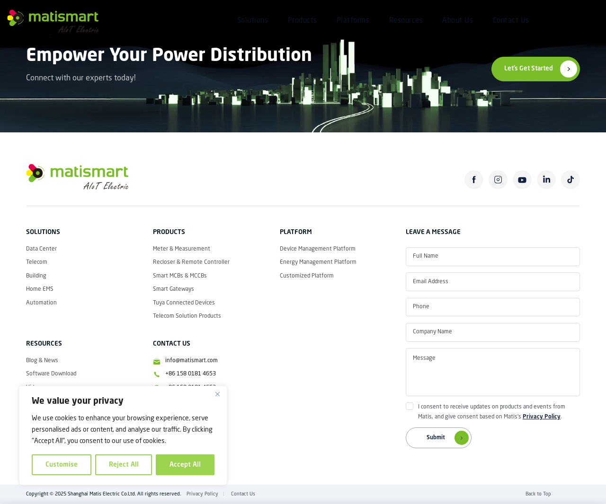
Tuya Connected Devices (184, 303)
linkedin (546, 180)
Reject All (124, 464)
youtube (522, 180)
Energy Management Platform (318, 262)
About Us (457, 21)
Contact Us (511, 21)
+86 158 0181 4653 (190, 374)
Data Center (41, 249)
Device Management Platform (318, 249)
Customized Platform (307, 276)
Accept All (185, 464)
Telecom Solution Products (187, 316)
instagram (498, 180)
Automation (41, 303)
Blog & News (42, 361)
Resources (406, 21)
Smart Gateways (173, 289)
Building (36, 276)
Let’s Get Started (528, 69)
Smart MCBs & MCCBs (180, 276)
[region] (123, 435)
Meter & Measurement (181, 249)
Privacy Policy (542, 417)
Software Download (51, 374)
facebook (474, 180)
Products (302, 21)
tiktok (570, 180)
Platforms (353, 21)
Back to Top (538, 494)
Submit (449, 437)
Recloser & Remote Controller (191, 262)
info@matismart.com (191, 361)
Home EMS (39, 289)
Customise (61, 464)
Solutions (252, 21)
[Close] (217, 394)
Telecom (36, 262)
